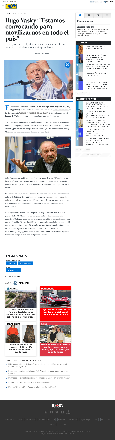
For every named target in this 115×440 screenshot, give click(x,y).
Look (96, 419)
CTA (18, 270)
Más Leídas (82, 42)
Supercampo (85, 419)
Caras (20, 419)
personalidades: (13, 260)
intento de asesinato (61, 110)
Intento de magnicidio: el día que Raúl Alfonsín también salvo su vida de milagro (38, 372)
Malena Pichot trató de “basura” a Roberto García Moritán (32, 387)
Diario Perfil (9, 419)
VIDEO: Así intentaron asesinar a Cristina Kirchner (29, 382)
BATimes (63, 425)
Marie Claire (30, 419)
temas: (9, 267)
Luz (102, 419)
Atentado (10, 270)
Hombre (51, 419)
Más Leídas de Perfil (87, 99)
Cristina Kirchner (25, 263)
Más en (17, 283)
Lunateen (52, 425)
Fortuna (41, 419)
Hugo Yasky (11, 263)
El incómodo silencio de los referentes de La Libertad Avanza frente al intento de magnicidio (37, 365)
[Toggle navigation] (4, 6)
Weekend (61, 419)
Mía (109, 419)
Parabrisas (73, 419)
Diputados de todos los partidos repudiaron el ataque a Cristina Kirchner (39, 378)
